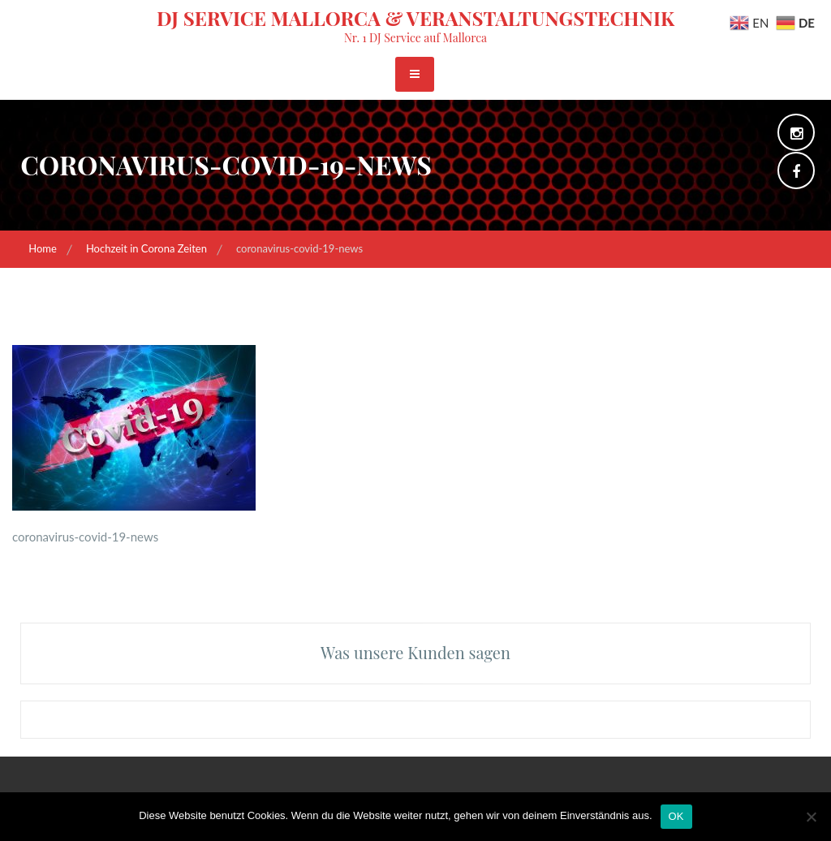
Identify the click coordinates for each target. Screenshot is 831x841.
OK (676, 816)
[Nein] (811, 817)
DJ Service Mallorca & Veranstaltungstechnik (415, 18)
